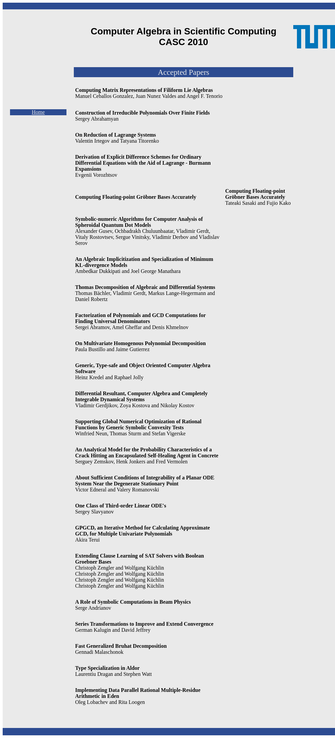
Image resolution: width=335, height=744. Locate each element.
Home (38, 112)
